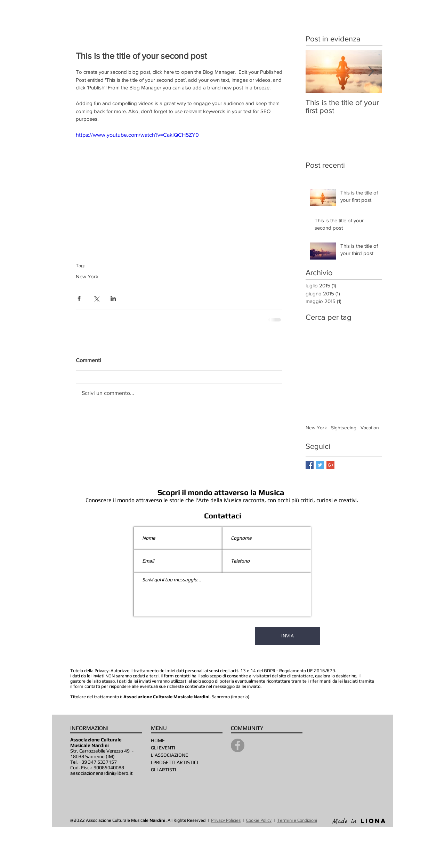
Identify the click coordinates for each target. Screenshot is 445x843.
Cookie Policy (259, 820)
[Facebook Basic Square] (310, 465)
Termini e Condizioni (297, 820)
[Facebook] (237, 745)
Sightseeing (343, 427)
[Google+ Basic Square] (330, 465)
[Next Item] (371, 71)
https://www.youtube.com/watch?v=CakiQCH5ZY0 (137, 135)
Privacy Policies (226, 820)
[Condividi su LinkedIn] (113, 298)
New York (87, 276)
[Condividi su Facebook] (79, 298)
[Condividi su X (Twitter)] (96, 298)
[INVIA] (287, 636)
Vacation (370, 427)
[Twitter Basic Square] (320, 465)
